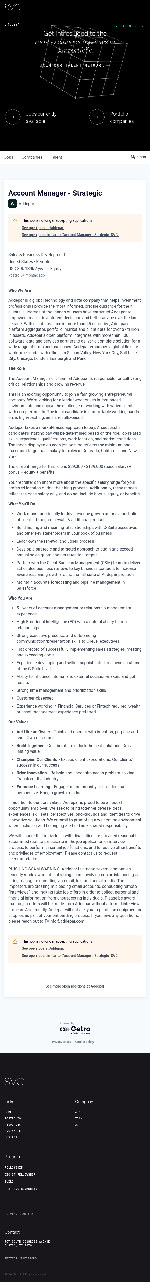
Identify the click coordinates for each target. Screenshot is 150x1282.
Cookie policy (84, 1042)
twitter (11, 1258)
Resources (13, 1124)
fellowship (14, 1167)
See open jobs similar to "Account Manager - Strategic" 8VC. (70, 235)
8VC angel (13, 1130)
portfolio (13, 1118)
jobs (8, 157)
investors (28, 1258)
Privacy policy (61, 1042)
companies (32, 157)
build (9, 1181)
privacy (11, 1214)
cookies (26, 1214)
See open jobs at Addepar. (43, 228)
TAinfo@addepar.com (64, 921)
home (8, 1112)
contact (11, 1137)
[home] (12, 7)
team (78, 1118)
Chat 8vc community (21, 1188)
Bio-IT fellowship (20, 1174)
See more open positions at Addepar (75, 986)
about (79, 1112)
